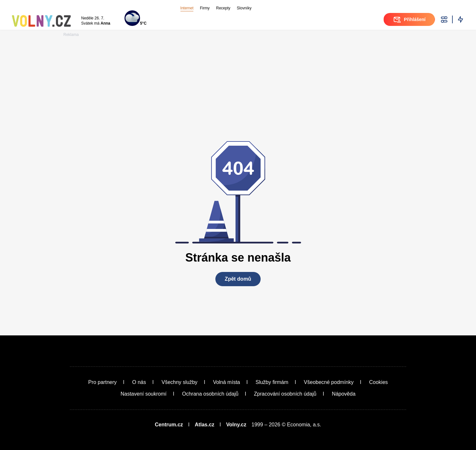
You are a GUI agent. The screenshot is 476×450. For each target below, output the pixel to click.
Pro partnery (102, 382)
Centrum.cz (169, 424)
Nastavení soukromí (144, 394)
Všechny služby (179, 382)
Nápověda (343, 394)
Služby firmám (271, 382)
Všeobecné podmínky (329, 382)
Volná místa (226, 382)
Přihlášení (409, 19)
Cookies (378, 382)
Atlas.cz (204, 424)
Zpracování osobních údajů (285, 394)
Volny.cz (236, 424)
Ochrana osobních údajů (210, 394)
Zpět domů (238, 279)
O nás (139, 382)
